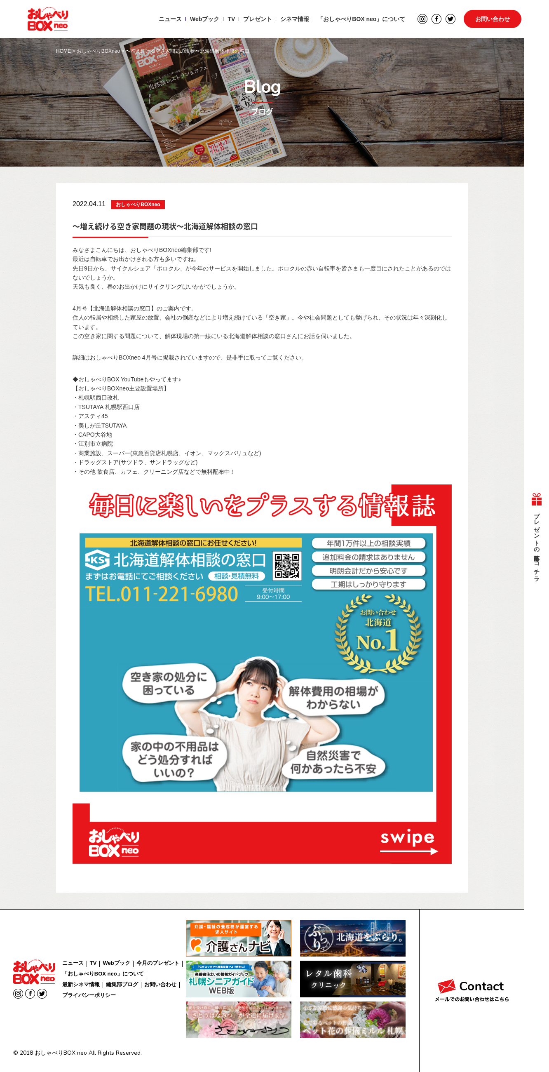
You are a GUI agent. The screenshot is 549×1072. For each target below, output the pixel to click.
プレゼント (257, 19)
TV (231, 19)
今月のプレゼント (157, 963)
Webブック (204, 19)
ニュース (170, 19)
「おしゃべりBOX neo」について (361, 19)
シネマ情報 (294, 19)
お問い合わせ (492, 19)
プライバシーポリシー (89, 995)
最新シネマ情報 (81, 984)
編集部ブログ (122, 984)
